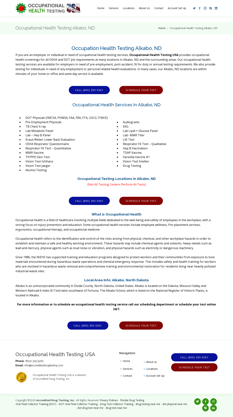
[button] (193, 8)
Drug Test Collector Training (116, 404)
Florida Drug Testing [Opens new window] (132, 400)
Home (100, 8)
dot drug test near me (90, 408)
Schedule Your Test (141, 90)
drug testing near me (148, 404)
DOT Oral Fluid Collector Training (78, 404)
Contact (158, 8)
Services (114, 8)
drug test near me (116, 408)
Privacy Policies (109, 400)
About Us (144, 8)
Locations (129, 8)
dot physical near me (175, 404)
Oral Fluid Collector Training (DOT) (36, 404)
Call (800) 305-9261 (89, 90)
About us (151, 362)
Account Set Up (177, 8)
